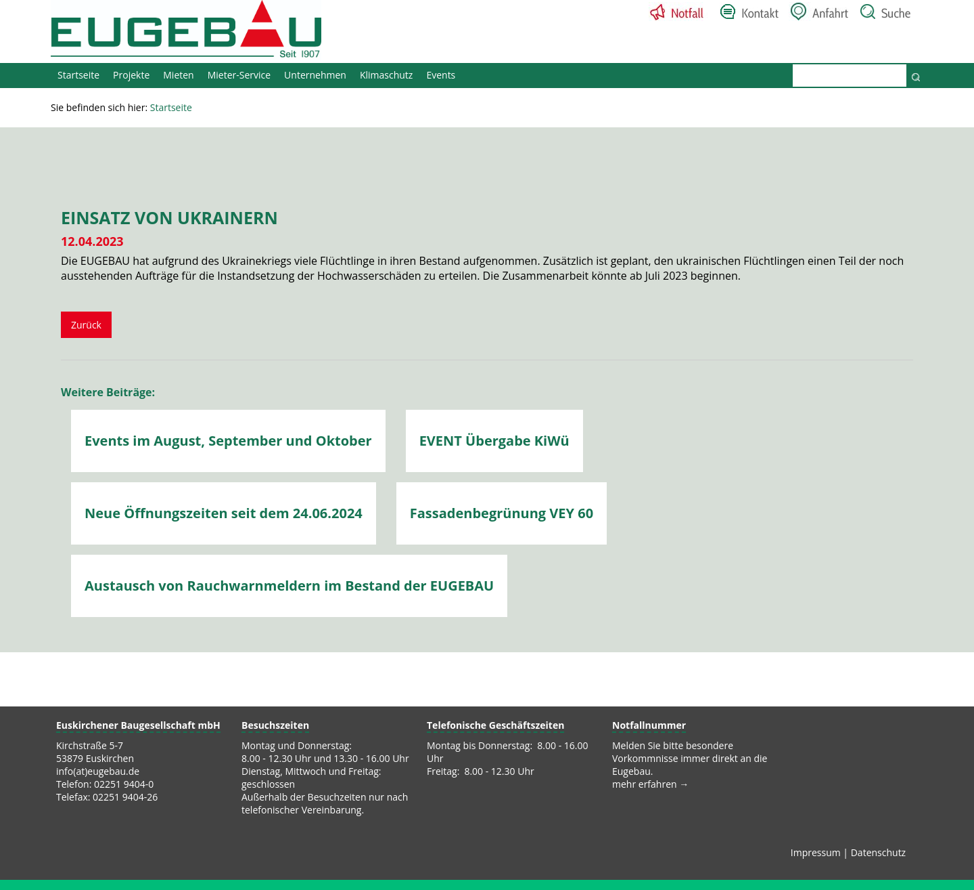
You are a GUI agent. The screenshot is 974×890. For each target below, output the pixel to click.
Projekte (131, 74)
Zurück (86, 324)
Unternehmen (315, 74)
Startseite (78, 74)
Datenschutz (878, 852)
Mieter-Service (239, 74)
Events (440, 74)
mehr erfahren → (650, 784)
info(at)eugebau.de (97, 771)
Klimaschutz (386, 74)
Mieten (178, 74)
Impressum (816, 852)
